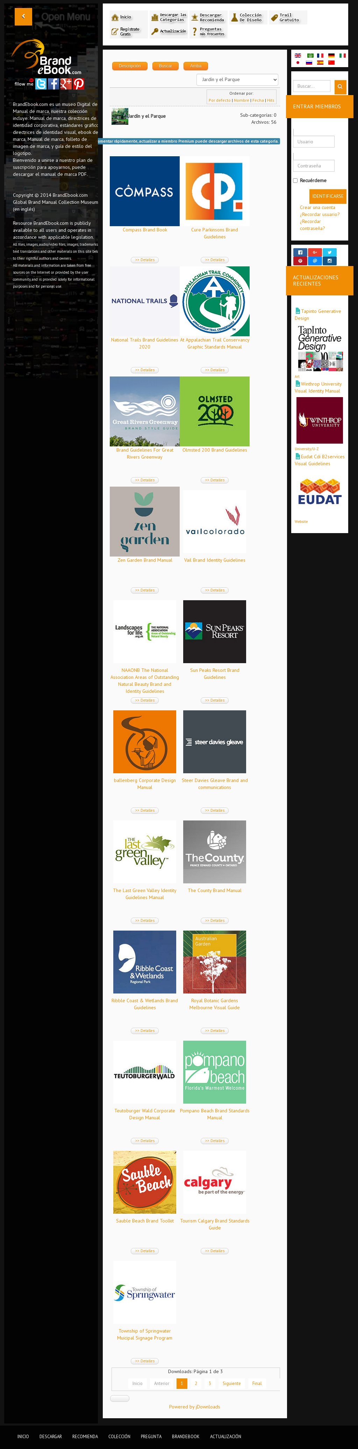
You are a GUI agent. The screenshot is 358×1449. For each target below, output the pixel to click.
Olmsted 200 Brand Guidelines (214, 450)
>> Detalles (145, 259)
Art (297, 369)
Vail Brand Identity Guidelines (214, 560)
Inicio (138, 1383)
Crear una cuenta (317, 207)
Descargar (51, 1436)
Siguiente (232, 1383)
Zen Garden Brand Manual (144, 560)
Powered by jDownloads (194, 1407)
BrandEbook (186, 1436)
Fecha (258, 100)
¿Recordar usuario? (320, 214)
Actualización (225, 1436)
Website (301, 515)
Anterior (161, 1383)
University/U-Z (307, 442)
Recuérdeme (310, 180)
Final (257, 1383)
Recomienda (85, 1436)
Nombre (241, 100)
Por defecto (220, 100)
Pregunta (151, 1436)
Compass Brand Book (145, 230)
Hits (270, 100)
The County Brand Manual (215, 890)
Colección (119, 1436)
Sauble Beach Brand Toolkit (145, 1221)
